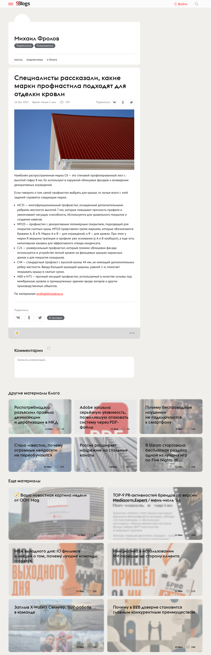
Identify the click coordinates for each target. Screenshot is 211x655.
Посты (18, 59)
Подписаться (23, 45)
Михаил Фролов (36, 39)
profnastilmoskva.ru (49, 294)
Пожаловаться (45, 45)
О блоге (52, 59)
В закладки (55, 318)
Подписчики (34, 59)
